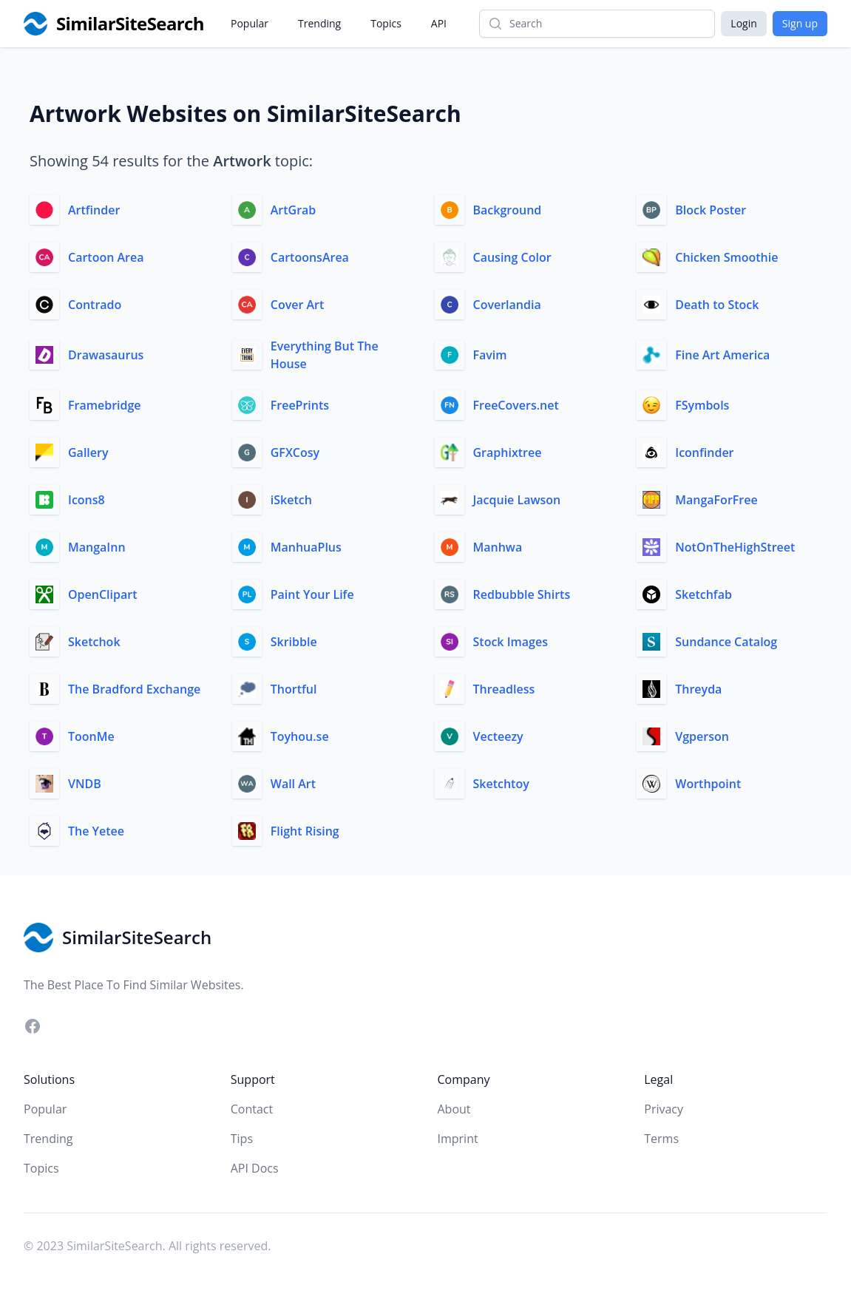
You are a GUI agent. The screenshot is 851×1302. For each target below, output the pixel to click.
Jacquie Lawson (517, 500)
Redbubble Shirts (522, 594)
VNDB (84, 784)
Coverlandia (507, 304)
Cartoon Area (106, 257)
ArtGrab (293, 210)
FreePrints (300, 405)
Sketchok (94, 642)
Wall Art (293, 784)
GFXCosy (295, 452)
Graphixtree (507, 452)
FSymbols (702, 405)
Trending (319, 23)
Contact (252, 1109)
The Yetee (96, 831)
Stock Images (510, 642)
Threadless (504, 689)
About (454, 1109)
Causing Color (512, 257)
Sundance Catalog (726, 642)
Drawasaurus (105, 355)
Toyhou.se (300, 736)
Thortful (294, 689)
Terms (661, 1138)
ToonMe (91, 736)
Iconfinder (704, 452)
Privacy (663, 1109)
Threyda (698, 689)
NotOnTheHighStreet (735, 547)
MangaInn (97, 547)
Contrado (94, 304)
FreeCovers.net (516, 405)
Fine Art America (722, 355)
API (439, 23)
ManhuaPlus (306, 547)
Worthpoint (708, 784)
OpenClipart (102, 594)
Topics (385, 23)
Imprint (458, 1138)
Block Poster (710, 210)
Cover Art (298, 304)
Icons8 (86, 500)
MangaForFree (716, 500)
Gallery (88, 452)
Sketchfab (703, 594)
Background (507, 210)
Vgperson (702, 736)
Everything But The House (325, 355)
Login (743, 23)
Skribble (294, 642)
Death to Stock (717, 304)
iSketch (291, 500)
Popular (249, 23)
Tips (242, 1138)
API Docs (255, 1168)
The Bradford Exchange (134, 689)
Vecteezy (498, 736)
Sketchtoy (501, 784)
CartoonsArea (310, 257)
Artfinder (94, 210)
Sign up (800, 23)
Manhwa (498, 547)
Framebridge (104, 405)
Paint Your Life (312, 594)
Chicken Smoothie (726, 257)
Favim (490, 355)
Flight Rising (305, 831)
